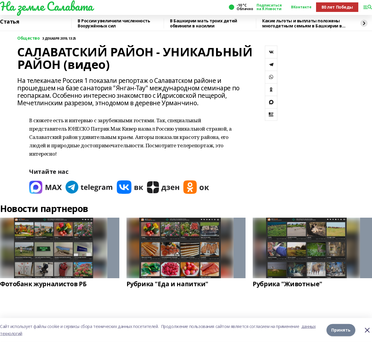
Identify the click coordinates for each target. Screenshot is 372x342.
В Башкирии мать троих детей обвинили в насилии (203, 23)
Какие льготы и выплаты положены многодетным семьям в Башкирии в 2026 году (302, 23)
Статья (9, 21)
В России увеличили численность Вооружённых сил (114, 23)
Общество (28, 38)
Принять (341, 330)
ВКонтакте (301, 7)
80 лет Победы (337, 7)
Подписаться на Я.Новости (269, 7)
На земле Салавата (46, 6)
